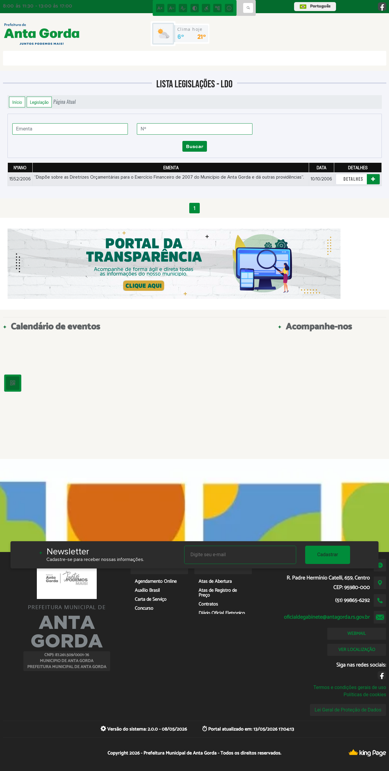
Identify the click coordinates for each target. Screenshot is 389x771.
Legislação (39, 102)
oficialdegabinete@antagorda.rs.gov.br (327, 617)
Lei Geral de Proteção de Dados (348, 710)
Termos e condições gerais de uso (349, 687)
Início (17, 102)
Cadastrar (327, 554)
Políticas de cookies (364, 694)
